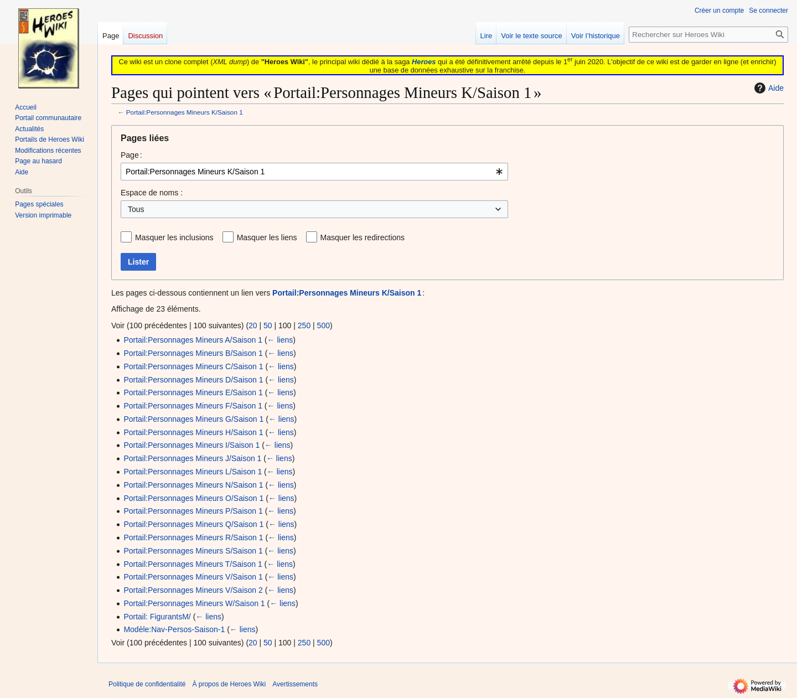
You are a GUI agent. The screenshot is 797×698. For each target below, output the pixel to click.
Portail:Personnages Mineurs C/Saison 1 (193, 366)
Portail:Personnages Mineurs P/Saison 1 (192, 510)
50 (267, 325)
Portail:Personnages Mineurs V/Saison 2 (192, 590)
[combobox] (314, 171)
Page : (131, 155)
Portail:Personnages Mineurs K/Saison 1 (184, 112)
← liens (280, 339)
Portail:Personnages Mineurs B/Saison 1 (192, 353)
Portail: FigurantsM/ (156, 616)
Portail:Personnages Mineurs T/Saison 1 (192, 564)
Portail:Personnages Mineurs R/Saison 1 (193, 537)
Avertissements (295, 684)
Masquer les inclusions (174, 237)
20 (253, 325)
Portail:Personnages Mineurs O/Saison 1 (193, 498)
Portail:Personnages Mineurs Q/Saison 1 (193, 524)
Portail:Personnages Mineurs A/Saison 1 (192, 339)
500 (323, 325)
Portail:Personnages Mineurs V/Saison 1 (192, 576)
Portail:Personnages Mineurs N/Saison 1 (193, 484)
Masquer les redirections (362, 237)
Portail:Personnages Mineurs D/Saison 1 (193, 379)
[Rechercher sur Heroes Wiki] (708, 35)
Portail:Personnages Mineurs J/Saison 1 (192, 458)
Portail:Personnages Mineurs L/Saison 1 (192, 471)
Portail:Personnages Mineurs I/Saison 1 (191, 445)
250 (304, 325)
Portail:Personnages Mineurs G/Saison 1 (193, 419)
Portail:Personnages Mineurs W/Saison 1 (194, 603)
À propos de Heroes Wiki (229, 684)
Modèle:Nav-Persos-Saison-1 (174, 629)
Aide (768, 88)
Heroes (424, 62)
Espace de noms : (152, 192)
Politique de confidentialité (146, 684)
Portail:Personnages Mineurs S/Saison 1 (192, 550)
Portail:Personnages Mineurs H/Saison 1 (193, 432)
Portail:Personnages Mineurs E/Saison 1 (192, 392)
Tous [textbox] (136, 209)
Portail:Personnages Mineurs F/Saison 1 (192, 405)
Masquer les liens (267, 237)
